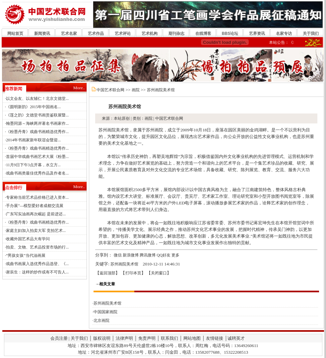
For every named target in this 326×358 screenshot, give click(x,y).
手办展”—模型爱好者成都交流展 (34, 205)
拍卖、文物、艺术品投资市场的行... (37, 247)
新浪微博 (131, 255)
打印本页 (133, 273)
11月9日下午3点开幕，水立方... (33, 165)
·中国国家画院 (105, 312)
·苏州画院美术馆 (107, 303)
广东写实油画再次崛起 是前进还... (36, 214)
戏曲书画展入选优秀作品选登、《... (37, 263)
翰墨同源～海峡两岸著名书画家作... (37, 123)
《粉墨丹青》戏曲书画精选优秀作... (37, 131)
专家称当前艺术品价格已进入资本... (37, 197)
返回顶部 (107, 273)
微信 (118, 255)
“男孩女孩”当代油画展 (25, 255)
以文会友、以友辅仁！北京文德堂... (37, 98)
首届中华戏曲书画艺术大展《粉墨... (37, 156)
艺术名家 (69, 33)
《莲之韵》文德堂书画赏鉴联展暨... (37, 115)
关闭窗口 (159, 273)
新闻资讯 (42, 33)
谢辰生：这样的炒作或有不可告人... (37, 272)
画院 (136, 90)
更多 (175, 255)
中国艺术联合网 (110, 90)
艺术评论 (123, 33)
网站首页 (15, 33)
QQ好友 (163, 255)
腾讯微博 (148, 255)
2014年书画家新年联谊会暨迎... (33, 140)
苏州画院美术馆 (161, 90)
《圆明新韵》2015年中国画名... (33, 107)
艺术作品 (96, 33)
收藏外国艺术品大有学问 (28, 239)
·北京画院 (101, 320)
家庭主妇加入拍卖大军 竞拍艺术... (36, 230)
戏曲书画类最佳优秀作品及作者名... (37, 173)
